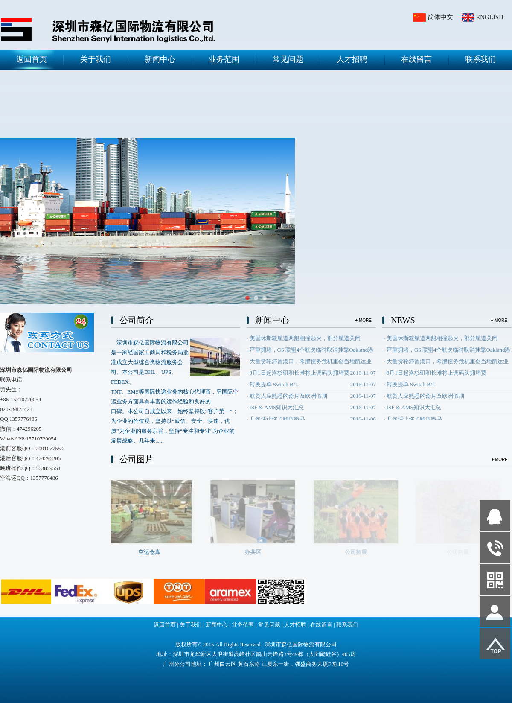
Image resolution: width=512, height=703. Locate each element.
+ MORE (363, 320)
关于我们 (95, 59)
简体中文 (440, 17)
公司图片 (136, 459)
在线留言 (416, 59)
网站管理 (15, 695)
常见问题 (288, 59)
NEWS (403, 320)
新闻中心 (160, 59)
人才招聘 (352, 59)
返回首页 (31, 59)
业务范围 (224, 59)
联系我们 (480, 59)
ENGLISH (489, 17)
